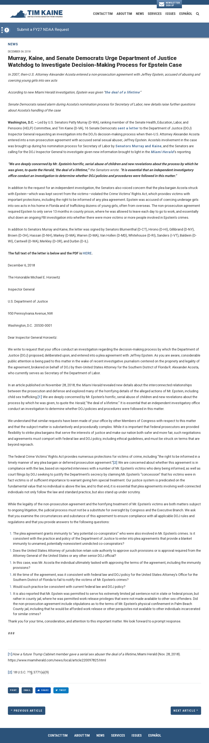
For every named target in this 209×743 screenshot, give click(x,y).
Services (155, 14)
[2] (115, 462)
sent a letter (128, 128)
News (140, 14)
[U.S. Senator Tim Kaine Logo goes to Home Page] (36, 14)
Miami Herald (162, 152)
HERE (87, 253)
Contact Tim (103, 14)
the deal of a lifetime (122, 92)
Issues (170, 14)
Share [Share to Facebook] (43, 690)
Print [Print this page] (13, 690)
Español (185, 14)
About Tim (124, 14)
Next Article (184, 710)
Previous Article (28, 710)
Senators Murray (129, 146)
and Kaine (153, 146)
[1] (40, 397)
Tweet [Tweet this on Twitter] (61, 690)
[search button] (197, 13)
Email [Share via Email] (27, 690)
